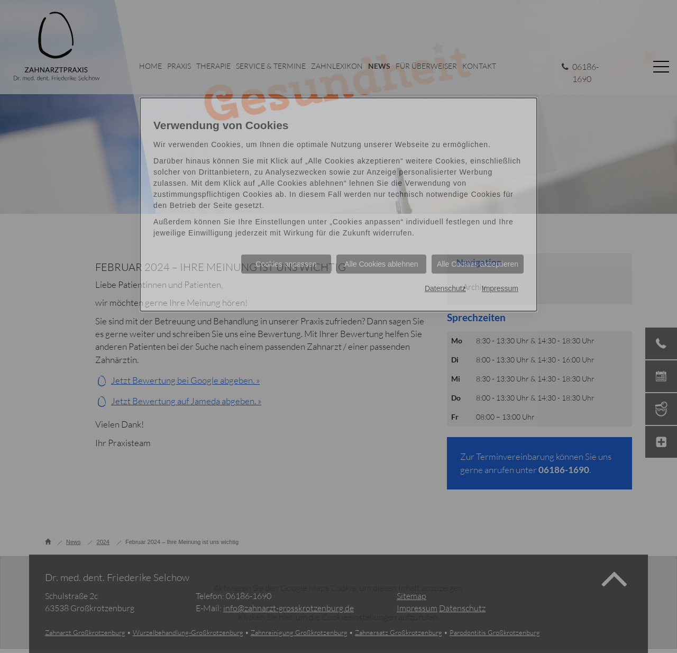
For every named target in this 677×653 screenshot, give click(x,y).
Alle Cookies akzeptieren (477, 264)
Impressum (500, 288)
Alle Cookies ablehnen (381, 264)
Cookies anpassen (285, 264)
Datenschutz (445, 288)
